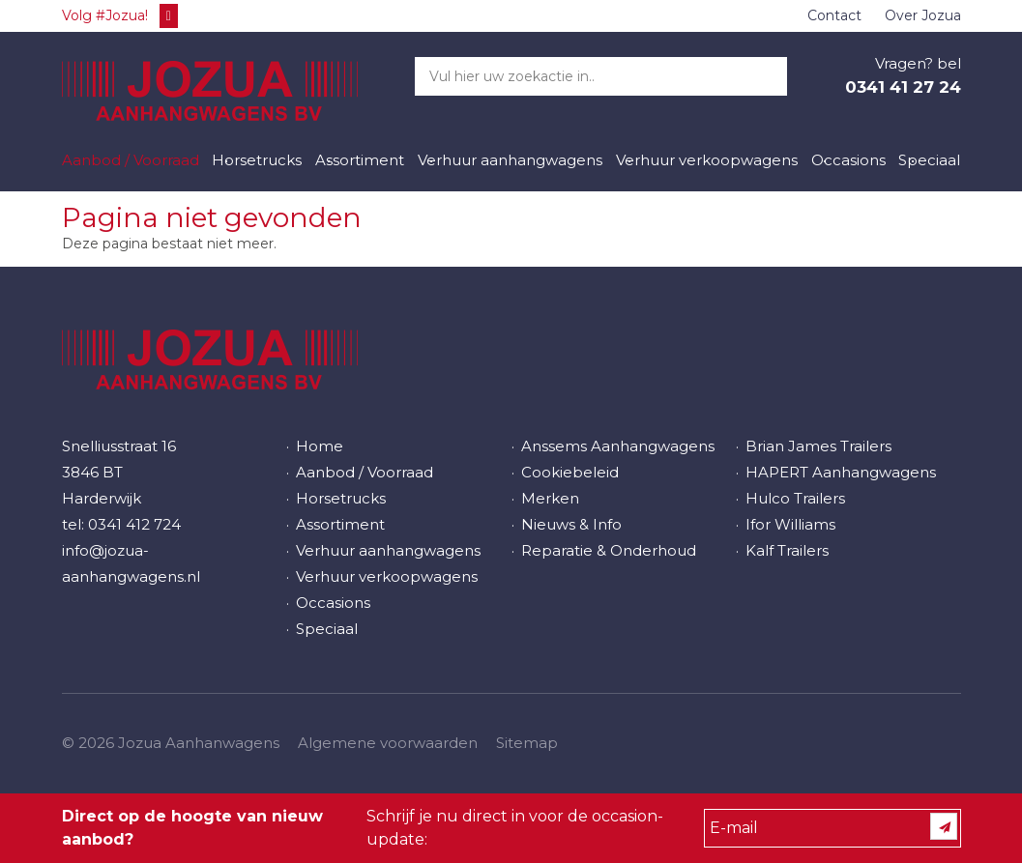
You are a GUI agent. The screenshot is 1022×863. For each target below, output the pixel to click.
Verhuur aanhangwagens (510, 160)
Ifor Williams (790, 524)
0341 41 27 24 (903, 87)
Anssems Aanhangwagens (618, 446)
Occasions (848, 160)
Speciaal (929, 160)
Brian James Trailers (818, 446)
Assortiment (359, 160)
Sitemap (527, 743)
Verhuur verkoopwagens (707, 160)
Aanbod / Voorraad (130, 160)
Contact (834, 15)
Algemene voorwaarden (388, 743)
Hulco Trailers (795, 498)
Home (319, 446)
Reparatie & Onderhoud (608, 550)
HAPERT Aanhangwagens (840, 472)
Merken (550, 498)
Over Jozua (923, 15)
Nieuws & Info (571, 524)
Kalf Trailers (787, 550)
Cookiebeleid (570, 472)
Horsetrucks (257, 160)
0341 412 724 (134, 524)
